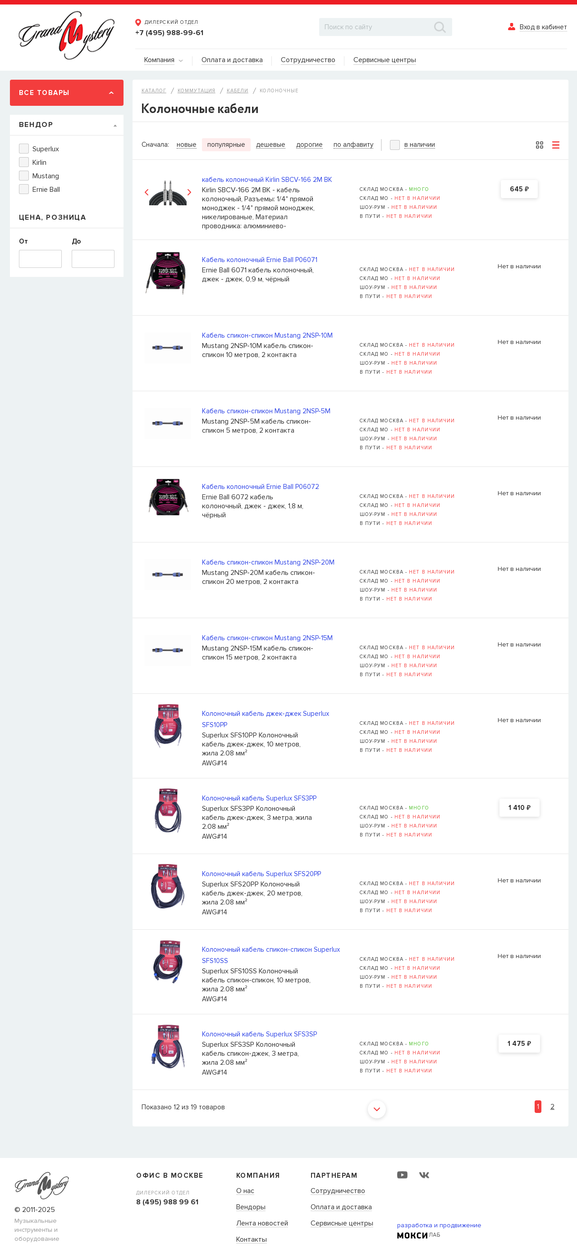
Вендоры (251, 1207)
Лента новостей (262, 1223)
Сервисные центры (342, 1223)
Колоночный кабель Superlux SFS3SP (259, 1034)
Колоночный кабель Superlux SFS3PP (259, 798)
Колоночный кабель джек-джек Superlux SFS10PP (265, 719)
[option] (168, 192)
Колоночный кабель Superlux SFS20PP (261, 874)
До (76, 241)
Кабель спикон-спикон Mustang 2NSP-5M (266, 411)
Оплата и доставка (341, 1207)
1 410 (519, 808)
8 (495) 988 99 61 (167, 1202)
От (23, 241)
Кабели (237, 91)
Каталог (154, 91)
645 (519, 189)
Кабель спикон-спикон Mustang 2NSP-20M (268, 562)
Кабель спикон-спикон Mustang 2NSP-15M (267, 638)
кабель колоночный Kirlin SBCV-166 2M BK (267, 180)
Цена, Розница (53, 217)
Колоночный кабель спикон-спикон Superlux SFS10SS (271, 955)
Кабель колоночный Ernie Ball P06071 (259, 260)
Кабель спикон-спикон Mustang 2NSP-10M (267, 335)
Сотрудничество (338, 1191)
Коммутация (196, 91)
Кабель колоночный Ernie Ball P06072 (260, 487)
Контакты (251, 1239)
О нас (245, 1191)
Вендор (36, 124)
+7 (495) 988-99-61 (169, 32)
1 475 (519, 1044)
